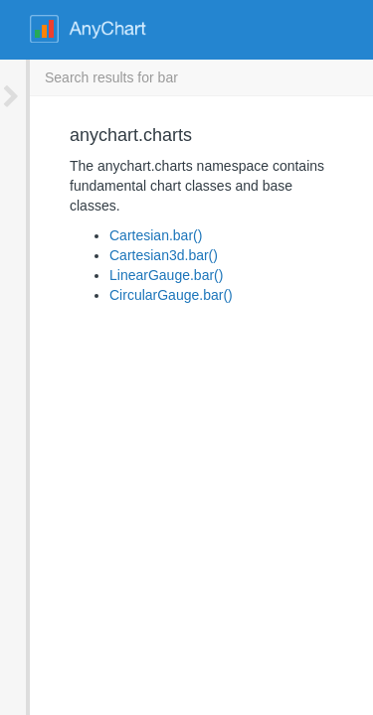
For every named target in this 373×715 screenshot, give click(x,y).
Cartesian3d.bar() (134, 235)
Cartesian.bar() (126, 215)
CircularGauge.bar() (141, 275)
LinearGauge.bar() (136, 255)
